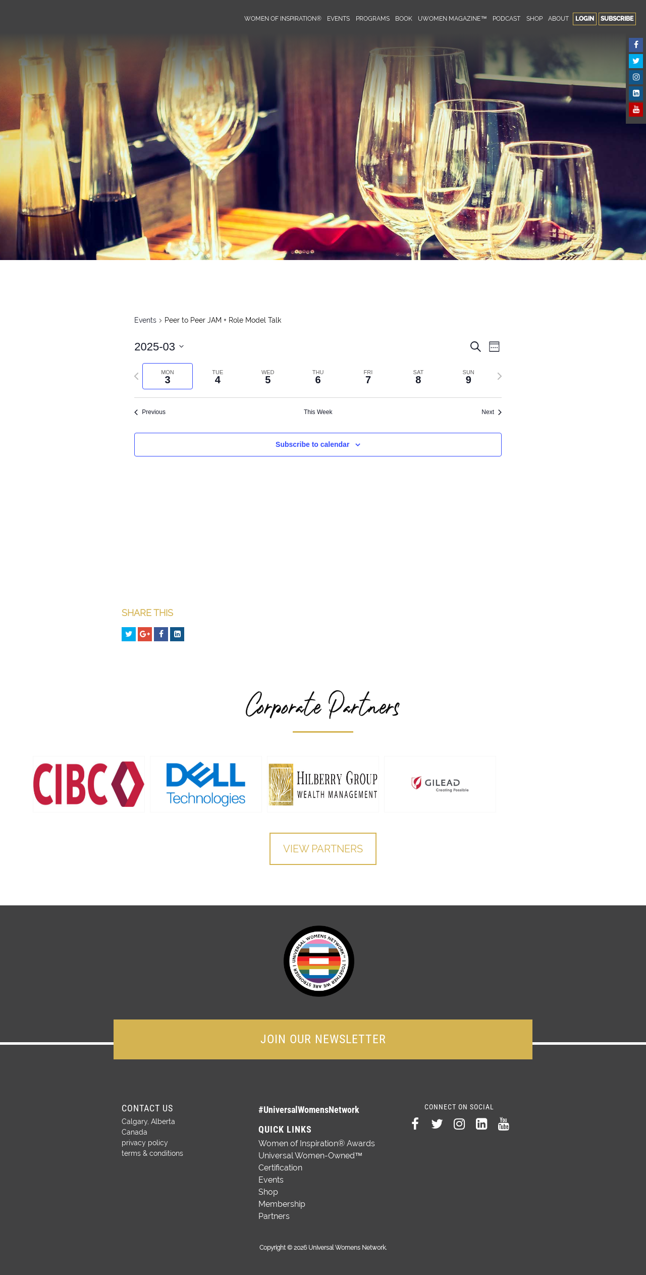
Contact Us (147, 1108)
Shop (534, 18)
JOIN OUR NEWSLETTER (323, 1039)
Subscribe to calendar (312, 444)
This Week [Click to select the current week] (318, 412)
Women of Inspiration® (282, 18)
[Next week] (500, 376)
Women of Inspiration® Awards (316, 1143)
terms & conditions (152, 1153)
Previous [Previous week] (150, 412)
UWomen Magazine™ (452, 18)
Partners (274, 1216)
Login (584, 18)
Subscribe (617, 18)
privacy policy (145, 1143)
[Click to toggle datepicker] (159, 346)
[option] (89, 784)
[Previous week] (136, 376)
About (558, 18)
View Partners (323, 849)
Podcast (506, 18)
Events (338, 18)
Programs (373, 18)
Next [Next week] (491, 412)
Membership (281, 1204)
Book (403, 18)
